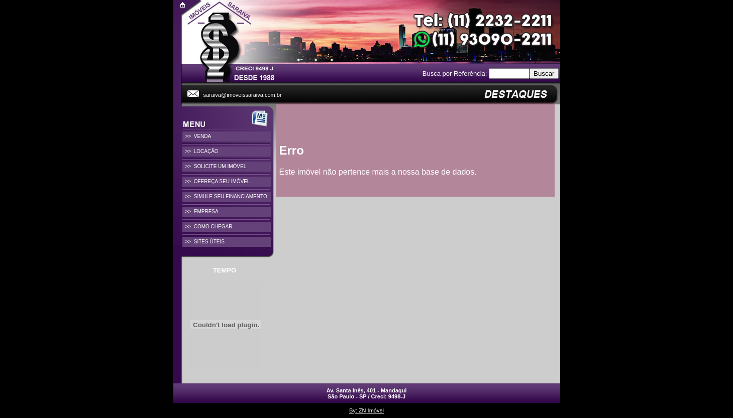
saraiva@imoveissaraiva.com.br (242, 95)
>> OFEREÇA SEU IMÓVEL (217, 181)
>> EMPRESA (202, 211)
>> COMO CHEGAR (209, 226)
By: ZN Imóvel (366, 410)
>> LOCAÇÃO (202, 151)
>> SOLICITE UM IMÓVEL (216, 166)
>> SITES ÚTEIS (205, 241)
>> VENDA (198, 136)
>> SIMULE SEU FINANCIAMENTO (226, 196)
